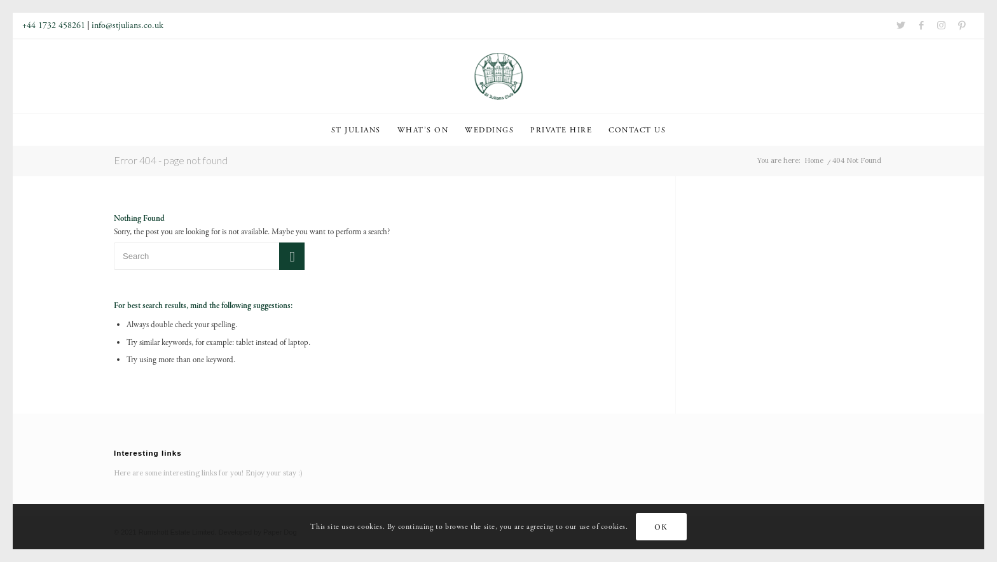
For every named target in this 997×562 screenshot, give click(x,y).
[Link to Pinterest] (962, 25)
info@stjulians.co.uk (127, 25)
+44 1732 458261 (53, 25)
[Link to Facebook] (921, 25)
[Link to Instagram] (941, 25)
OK (660, 526)
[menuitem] (356, 130)
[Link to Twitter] (901, 25)
